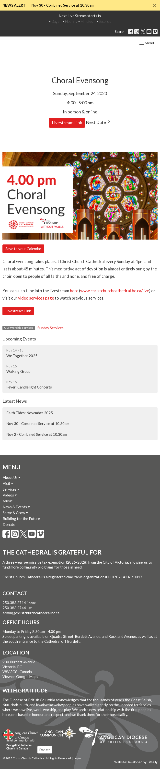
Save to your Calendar (23, 255)
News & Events (16, 513)
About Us (12, 483)
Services (11, 495)
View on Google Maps (20, 682)
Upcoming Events (19, 345)
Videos (10, 501)
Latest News (14, 407)
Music (7, 507)
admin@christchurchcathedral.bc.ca (30, 619)
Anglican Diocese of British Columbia (116, 743)
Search (120, 32)
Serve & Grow (15, 519)
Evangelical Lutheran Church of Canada (18, 750)
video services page (36, 304)
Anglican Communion (58, 739)
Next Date (98, 128)
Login (77, 764)
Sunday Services (50, 334)
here (74, 296)
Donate (9, 530)
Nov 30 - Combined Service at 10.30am (62, 5)
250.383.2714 (14, 608)
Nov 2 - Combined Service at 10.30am (36, 440)
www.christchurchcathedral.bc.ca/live (114, 296)
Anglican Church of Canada (20, 740)
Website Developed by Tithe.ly (136, 768)
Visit (8, 489)
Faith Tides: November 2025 (29, 419)
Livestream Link (67, 128)
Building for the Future (21, 524)
